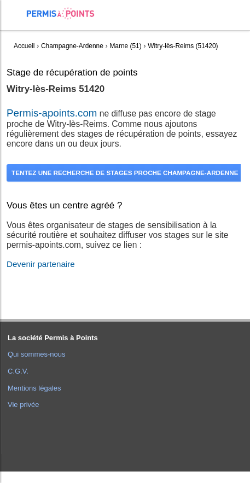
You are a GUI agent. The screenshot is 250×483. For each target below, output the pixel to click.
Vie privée (23, 404)
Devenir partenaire (41, 264)
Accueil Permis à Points (66, 13)
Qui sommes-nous (36, 354)
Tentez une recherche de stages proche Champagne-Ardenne (125, 172)
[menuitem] (17, 22)
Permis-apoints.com (52, 113)
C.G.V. (18, 371)
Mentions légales (34, 388)
